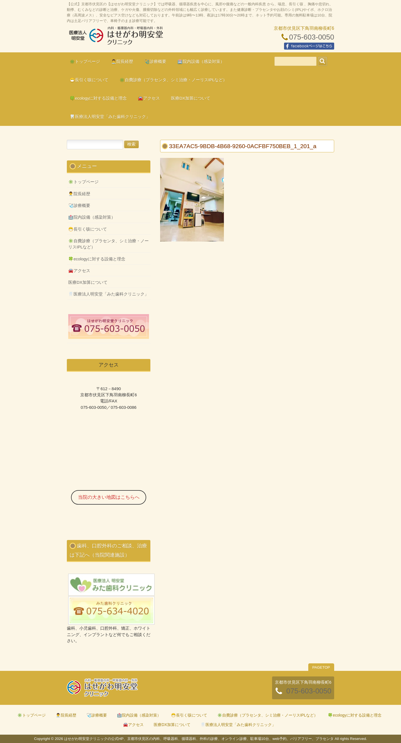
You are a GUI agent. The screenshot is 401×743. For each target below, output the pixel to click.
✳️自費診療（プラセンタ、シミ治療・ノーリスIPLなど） (108, 244)
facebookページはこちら (309, 46)
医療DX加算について (87, 282)
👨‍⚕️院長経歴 (79, 194)
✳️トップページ (83, 182)
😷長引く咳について (87, 229)
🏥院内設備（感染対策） (91, 217)
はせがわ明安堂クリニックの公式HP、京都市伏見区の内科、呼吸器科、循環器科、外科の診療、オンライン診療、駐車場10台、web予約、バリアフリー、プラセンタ (115, 37)
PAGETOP (321, 667)
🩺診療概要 (79, 205)
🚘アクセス (79, 270)
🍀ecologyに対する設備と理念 (96, 259)
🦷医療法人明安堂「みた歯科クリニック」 (108, 294)
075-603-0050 (311, 37)
